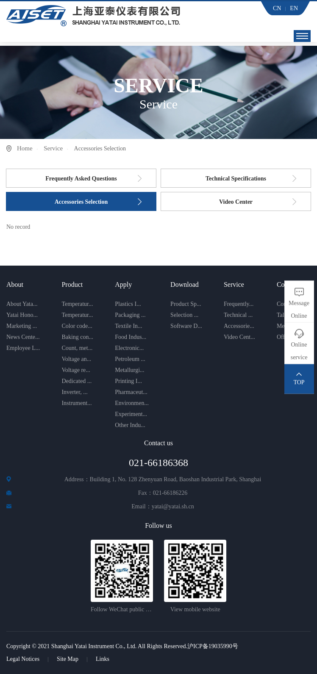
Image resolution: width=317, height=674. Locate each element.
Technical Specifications (236, 178)
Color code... (76, 326)
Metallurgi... (129, 370)
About (14, 284)
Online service (299, 350)
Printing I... (128, 381)
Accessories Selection (81, 202)
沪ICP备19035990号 (212, 646)
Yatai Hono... (22, 315)
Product (72, 284)
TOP (298, 382)
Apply (123, 284)
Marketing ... (21, 326)
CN (277, 8)
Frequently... (238, 304)
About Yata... (22, 304)
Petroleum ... (130, 359)
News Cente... (23, 337)
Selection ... (184, 315)
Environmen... (132, 403)
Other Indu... (130, 425)
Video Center (236, 202)
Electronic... (129, 348)
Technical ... (238, 315)
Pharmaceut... (131, 392)
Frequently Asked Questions (81, 178)
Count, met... (76, 348)
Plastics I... (128, 304)
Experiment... (131, 414)
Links (102, 659)
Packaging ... (130, 315)
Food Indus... (130, 337)
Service (53, 148)
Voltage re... (75, 370)
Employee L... (23, 348)
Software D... (186, 326)
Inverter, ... (74, 392)
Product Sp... (185, 304)
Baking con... (77, 337)
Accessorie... (239, 326)
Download (184, 284)
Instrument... (76, 403)
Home (25, 148)
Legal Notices (22, 659)
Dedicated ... (76, 381)
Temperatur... (77, 304)
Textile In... (128, 326)
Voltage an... (76, 359)
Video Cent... (239, 337)
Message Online (299, 309)
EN (294, 8)
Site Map (67, 659)
